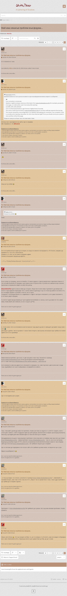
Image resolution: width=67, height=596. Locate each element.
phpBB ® (28, 586)
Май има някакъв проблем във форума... (22, 27)
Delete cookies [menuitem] (57, 579)
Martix (2, 271)
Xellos (2, 51)
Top (66, 579)
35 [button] (55, 42)
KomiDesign (44, 586)
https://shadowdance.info (37, 440)
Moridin (9, 33)
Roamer (3, 420)
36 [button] (57, 42)
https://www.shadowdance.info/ (42, 478)
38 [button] (62, 42)
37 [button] (60, 42)
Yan (2, 83)
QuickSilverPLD (5, 240)
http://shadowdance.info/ (9, 440)
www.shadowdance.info (43, 103)
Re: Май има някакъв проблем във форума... (16, 55)
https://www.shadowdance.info (10, 359)
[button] (45, 42)
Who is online (7, 564)
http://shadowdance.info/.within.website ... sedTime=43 (29, 361)
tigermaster (9, 94)
